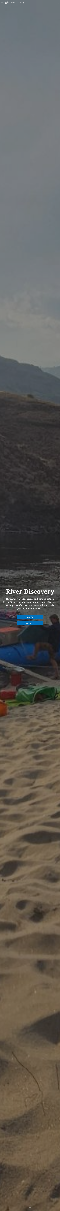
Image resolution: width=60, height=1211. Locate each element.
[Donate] (30, 617)
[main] (30, 598)
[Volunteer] (30, 623)
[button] (2, 2)
